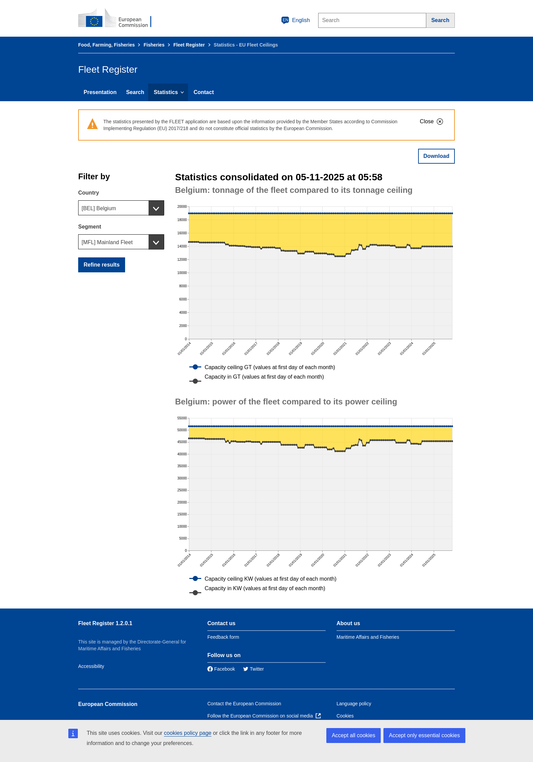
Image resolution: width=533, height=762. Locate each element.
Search (135, 92)
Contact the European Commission (244, 703)
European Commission (107, 704)
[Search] (440, 20)
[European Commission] (119, 18)
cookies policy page (187, 733)
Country (88, 193)
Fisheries (153, 45)
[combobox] (121, 208)
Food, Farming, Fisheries (106, 45)
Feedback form (223, 637)
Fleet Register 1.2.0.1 (105, 623)
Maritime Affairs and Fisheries (368, 637)
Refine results (102, 265)
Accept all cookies (353, 735)
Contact (203, 92)
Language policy (354, 703)
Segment (89, 227)
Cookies (345, 716)
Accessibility (91, 666)
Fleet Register (189, 45)
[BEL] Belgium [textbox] (99, 208)
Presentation (100, 92)
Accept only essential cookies (424, 735)
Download (436, 156)
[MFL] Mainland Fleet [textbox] (107, 242)
